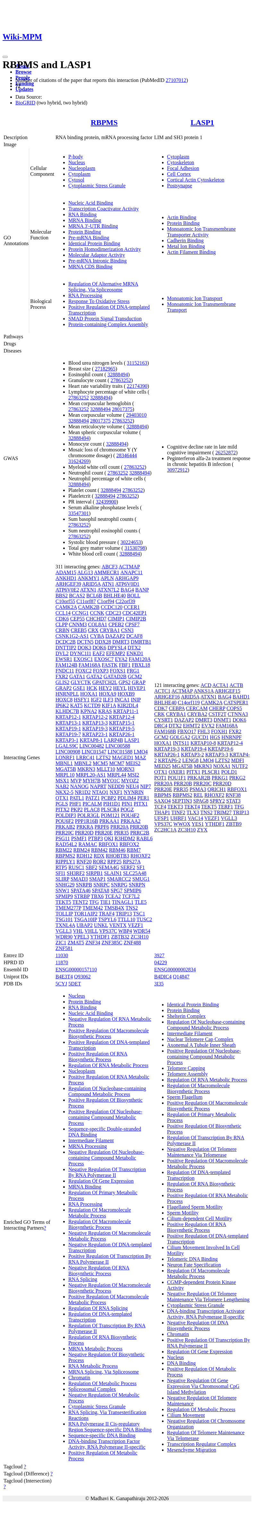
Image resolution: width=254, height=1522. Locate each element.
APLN (107, 578)
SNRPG (119, 884)
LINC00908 (67, 751)
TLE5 (141, 902)
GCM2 (135, 676)
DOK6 (99, 647)
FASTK (110, 665)
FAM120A (139, 659)
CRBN (62, 630)
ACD (205, 685)
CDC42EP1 (135, 613)
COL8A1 (97, 624)
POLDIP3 (65, 815)
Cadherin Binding (185, 240)
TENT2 (80, 902)
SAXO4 (162, 801)
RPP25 (114, 861)
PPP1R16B (86, 821)
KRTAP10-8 (203, 743)
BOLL (133, 595)
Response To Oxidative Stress (99, 301)
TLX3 (193, 812)
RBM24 (81, 850)
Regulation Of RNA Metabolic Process (108, 1065)
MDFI (237, 760)
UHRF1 (178, 818)
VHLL (91, 931)
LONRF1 (65, 757)
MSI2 (133, 775)
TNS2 (131, 908)
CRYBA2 (197, 714)
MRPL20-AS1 (91, 775)
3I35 (159, 983)
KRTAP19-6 (220, 749)
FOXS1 (118, 670)
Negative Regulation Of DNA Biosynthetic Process (198, 1325)
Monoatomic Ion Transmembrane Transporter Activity (201, 231)
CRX (93, 630)
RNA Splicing (82, 1279)
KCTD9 (92, 705)
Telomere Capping (186, 1068)
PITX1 (141, 803)
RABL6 (144, 838)
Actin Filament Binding (191, 252)
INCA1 (122, 699)
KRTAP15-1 (122, 722)
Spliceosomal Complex (92, 1389)
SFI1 (60, 873)
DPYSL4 (116, 647)
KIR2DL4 (127, 705)
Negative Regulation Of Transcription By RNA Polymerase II (107, 1172)
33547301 (78, 513)
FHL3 (204, 731)
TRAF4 (106, 913)
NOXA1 (221, 766)
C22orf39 (125, 601)
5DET (74, 983)
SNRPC (101, 884)
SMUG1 (140, 879)
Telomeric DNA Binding (192, 1259)
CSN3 (127, 630)
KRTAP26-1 (122, 734)
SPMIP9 (64, 896)
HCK (92, 688)
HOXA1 (88, 694)
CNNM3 (78, 624)
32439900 (106, 501)
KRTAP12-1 (68, 717)
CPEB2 (116, 624)
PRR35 (121, 832)
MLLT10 (106, 769)
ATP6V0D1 (127, 584)
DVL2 (62, 653)
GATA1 (77, 676)
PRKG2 (237, 777)
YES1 (197, 824)
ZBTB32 (120, 936)
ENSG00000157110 (76, 969)
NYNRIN (134, 792)
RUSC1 (76, 867)
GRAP (138, 682)
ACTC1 (162, 691)
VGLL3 (63, 931)
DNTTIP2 (65, 647)
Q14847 (181, 976)
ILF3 (108, 699)
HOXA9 (107, 694)
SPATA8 (100, 890)
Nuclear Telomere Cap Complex (200, 1039)
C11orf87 (86, 601)
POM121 (110, 815)
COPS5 (234, 708)
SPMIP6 (132, 890)
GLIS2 (62, 682)
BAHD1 (241, 696)
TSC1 (139, 913)
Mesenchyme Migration (191, 1450)
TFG (94, 902)
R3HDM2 (124, 838)
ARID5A (91, 584)
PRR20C (64, 832)
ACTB (236, 685)
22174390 (137, 386)
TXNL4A (65, 925)
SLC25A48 (135, 873)
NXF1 (116, 792)
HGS (215, 737)
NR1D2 (83, 792)
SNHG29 (65, 884)
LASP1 (202, 122)
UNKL (101, 925)
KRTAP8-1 (91, 740)
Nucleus (76, 162)
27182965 (105, 368)
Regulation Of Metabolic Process (102, 1383)
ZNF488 (132, 942)
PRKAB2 (65, 827)
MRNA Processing (87, 1146)
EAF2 (98, 653)
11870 (61, 962)
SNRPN (137, 884)
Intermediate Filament (91, 1140)
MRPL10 (65, 775)
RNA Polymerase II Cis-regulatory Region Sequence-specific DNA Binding (110, 1426)
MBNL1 (64, 763)
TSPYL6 (107, 919)
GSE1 (79, 688)
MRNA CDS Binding (90, 266)
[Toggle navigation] (5, 57)
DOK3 (84, 647)
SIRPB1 (94, 873)
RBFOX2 (129, 844)
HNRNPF (232, 737)
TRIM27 (223, 812)
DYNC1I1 (80, 653)
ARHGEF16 (167, 696)
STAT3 (233, 801)
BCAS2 (77, 595)
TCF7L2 (131, 896)
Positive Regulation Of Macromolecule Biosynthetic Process (108, 1033)
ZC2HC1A (165, 829)
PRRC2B (139, 832)
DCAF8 (134, 636)
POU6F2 (64, 821)
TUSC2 (144, 919)
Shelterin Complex (186, 1016)
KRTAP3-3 (216, 754)
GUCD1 (199, 737)
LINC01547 (93, 751)
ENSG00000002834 (175, 969)
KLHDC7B (67, 711)
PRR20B (139, 827)
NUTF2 (240, 766)
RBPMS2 (65, 856)
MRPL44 (116, 775)
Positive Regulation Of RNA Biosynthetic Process (97, 1056)
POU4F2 (130, 815)
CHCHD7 (96, 618)
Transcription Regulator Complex (201, 1444)
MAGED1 (122, 757)
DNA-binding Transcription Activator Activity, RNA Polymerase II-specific (206, 1314)
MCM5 (100, 763)
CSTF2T (217, 714)
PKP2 (76, 809)
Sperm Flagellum (185, 1097)
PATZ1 (93, 798)
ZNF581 (64, 948)
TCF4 (160, 806)
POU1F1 (177, 777)
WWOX (182, 824)
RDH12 (84, 856)
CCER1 (132, 607)
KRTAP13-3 (95, 722)
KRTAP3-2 (192, 754)
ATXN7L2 (108, 589)
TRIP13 (124, 913)
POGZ (127, 809)
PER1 (143, 798)
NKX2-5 (64, 792)
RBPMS (104, 122)
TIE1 (105, 902)
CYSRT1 (163, 720)
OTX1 (62, 798)
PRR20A (119, 827)
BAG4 (127, 589)
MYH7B (92, 780)
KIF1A (109, 705)
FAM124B (66, 665)
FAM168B (165, 731)
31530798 (134, 548)
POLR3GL (88, 815)
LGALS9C (66, 746)
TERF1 (225, 806)
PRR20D (84, 832)
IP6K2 (62, 705)
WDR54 (141, 931)
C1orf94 (105, 601)
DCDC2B (65, 642)
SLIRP (62, 879)
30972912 (177, 470)
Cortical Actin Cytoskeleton (195, 179)
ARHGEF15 (227, 691)
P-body (75, 156)
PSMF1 (79, 838)
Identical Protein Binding (94, 243)
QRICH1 (216, 789)
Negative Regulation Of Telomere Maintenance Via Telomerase (202, 1152)
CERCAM (197, 708)
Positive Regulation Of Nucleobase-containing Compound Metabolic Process (105, 1117)
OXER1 (177, 772)
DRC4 (160, 725)
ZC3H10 (139, 936)
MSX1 (62, 780)
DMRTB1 (141, 642)
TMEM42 (92, 908)
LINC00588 (117, 746)
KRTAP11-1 (126, 711)
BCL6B (94, 595)
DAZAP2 (115, 636)
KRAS (105, 711)
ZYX (202, 829)
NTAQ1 (100, 792)
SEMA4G (109, 867)
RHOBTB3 (117, 856)
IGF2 (96, 699)
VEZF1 (135, 925)
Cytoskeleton (180, 162)
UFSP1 (161, 818)
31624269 (78, 461)
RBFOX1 (108, 844)
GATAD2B (115, 676)
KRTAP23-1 (95, 734)
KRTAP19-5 (122, 728)
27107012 (176, 80)
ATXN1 (88, 589)
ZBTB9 (233, 824)
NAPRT (98, 786)
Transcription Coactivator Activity (103, 208)
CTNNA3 (238, 714)
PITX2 (62, 809)
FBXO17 (186, 731)
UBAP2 (84, 925)
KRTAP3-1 (67, 740)
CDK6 (62, 618)
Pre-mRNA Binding (88, 237)
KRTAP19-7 (68, 734)
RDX (99, 856)
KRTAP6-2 (169, 760)
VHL (78, 931)
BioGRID (25, 102)
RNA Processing (85, 295)
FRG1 (133, 670)
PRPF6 (102, 827)
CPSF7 (132, 624)
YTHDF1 (100, 936)
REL (198, 795)
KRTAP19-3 (95, 728)
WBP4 (125, 931)
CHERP (217, 708)
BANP (142, 589)
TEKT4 (192, 806)
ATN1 (108, 584)
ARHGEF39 (68, 584)
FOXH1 (219, 731)
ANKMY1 (88, 578)
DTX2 (134, 647)
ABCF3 (110, 566)
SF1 (141, 867)
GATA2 (94, 676)
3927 (159, 955)
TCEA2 (113, 896)
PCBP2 (108, 798)
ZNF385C (111, 942)
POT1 (160, 777)
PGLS (61, 803)
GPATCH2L (104, 682)
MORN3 (125, 769)
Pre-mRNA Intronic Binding (97, 260)
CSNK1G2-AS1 (72, 636)
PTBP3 (95, 838)
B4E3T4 (64, 976)
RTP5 (61, 867)
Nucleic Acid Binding (90, 203)
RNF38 (233, 795)
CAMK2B (89, 607)
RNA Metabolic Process (93, 1366)
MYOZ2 (130, 780)
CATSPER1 (236, 702)
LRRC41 (85, 757)
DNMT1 (222, 720)
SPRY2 (217, 801)
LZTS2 (103, 757)
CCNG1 (80, 613)
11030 (61, 955)
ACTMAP (129, 566)
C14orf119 (189, 702)
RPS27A (131, 861)
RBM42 (99, 850)
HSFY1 (81, 699)
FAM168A (89, 665)
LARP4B (113, 740)
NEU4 (132, 786)
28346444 (126, 455)
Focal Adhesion (183, 168)
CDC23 (113, 613)
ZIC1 (60, 942)
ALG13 (85, 572)
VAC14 (195, 818)
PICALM (92, 803)
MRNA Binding (84, 220)
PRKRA (84, 827)
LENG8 (190, 760)
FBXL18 (141, 665)
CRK (159, 714)
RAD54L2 (66, 844)
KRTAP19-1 (68, 728)
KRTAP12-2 (95, 717)
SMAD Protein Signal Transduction (105, 318)
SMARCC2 (119, 879)
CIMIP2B (136, 618)
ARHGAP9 (127, 578)
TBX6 (97, 896)
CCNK (97, 613)
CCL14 (63, 613)
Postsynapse (179, 185)
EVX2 (208, 725)
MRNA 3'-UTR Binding (93, 226)
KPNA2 (88, 711)
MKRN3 (86, 769)
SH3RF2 (76, 873)
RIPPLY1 (65, 861)
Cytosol (76, 179)
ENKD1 (134, 653)
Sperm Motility (183, 1212)
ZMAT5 (76, 942)
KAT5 (76, 705)
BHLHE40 (115, 595)
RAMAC (87, 844)
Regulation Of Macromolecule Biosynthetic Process (99, 1224)
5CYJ (61, 983)
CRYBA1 (110, 630)
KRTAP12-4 (122, 717)
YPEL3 (81, 936)
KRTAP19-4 (194, 749)
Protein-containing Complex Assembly (108, 324)
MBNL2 (82, 763)
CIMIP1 (116, 618)
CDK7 (161, 708)
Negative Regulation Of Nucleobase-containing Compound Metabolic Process (106, 1157)
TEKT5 (63, 902)
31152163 (137, 363)
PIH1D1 (111, 803)
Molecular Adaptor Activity (96, 255)
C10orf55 (65, 601)
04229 (160, 962)
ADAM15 (65, 572)
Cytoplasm (79, 174)
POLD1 (229, 772)
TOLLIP (64, 913)
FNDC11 (64, 670)
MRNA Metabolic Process (95, 1348)
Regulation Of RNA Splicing (98, 1308)
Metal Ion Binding (186, 246)
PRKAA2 (130, 821)
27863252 (121, 380)
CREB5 (79, 630)
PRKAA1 (109, 821)
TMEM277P (68, 908)
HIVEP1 (137, 688)
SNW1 (62, 890)
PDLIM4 (126, 798)
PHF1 (75, 803)
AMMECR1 (106, 572)
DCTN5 (85, 642)
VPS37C (108, 931)
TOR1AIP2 (86, 913)
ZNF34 (92, 942)
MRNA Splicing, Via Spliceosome (103, 1372)
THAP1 (162, 812)
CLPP (61, 624)
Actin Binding (181, 217)
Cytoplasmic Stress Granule (97, 185)
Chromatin (79, 1377)
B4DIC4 (163, 976)
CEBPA (177, 708)
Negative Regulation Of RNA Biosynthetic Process (99, 1270)
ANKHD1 (66, 578)
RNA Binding (82, 214)
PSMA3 (198, 789)
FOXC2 (83, 670)
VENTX (117, 925)
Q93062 (82, 976)
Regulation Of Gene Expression (101, 1181)
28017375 (122, 409)
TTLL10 (126, 919)
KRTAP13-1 (68, 722)
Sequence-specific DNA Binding (102, 1435)
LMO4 (141, 751)
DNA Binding (181, 1363)
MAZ (140, 757)
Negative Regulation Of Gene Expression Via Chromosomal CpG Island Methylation (203, 1386)
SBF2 (91, 867)
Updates (24, 89)
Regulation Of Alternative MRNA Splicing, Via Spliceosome (103, 286)
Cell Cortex (179, 174)
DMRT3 (120, 642)
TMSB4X (114, 908)
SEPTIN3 (182, 801)
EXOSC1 (83, 659)
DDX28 (103, 642)
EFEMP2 (115, 653)
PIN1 (127, 803)
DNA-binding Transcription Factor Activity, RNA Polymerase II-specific (107, 1444)
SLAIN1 (113, 873)
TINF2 (178, 812)
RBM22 (63, 850)
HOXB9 (126, 694)
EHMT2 (191, 725)
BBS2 (61, 595)
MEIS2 (133, 763)
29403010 (136, 415)
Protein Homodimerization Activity (104, 249)
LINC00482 (91, 746)
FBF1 (125, 665)
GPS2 (125, 682)
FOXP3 (101, 670)
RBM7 (134, 850)
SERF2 (128, 867)
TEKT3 (175, 806)
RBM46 (117, 850)
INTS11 (181, 743)
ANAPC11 (131, 572)
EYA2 (121, 659)
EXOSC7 (104, 659)
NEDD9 (116, 786)
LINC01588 (120, 751)
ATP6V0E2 (67, 589)
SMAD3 (79, 879)
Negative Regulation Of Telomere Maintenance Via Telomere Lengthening (208, 1296)
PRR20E (104, 832)
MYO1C (111, 780)
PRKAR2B (198, 777)
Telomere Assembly (187, 1074)
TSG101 (64, 919)
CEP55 (77, 618)
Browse (23, 72)
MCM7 (116, 763)
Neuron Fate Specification (194, 1265)
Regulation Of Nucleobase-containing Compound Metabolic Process (107, 1091)
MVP (76, 780)
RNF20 (83, 861)
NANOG (79, 786)
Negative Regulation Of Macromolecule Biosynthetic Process (109, 1288)
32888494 (117, 374)
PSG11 (62, 838)
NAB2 (62, 786)
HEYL (119, 688)
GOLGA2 (180, 737)
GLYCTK (81, 682)
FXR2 (61, 676)
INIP (136, 699)
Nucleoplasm (81, 168)
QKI (108, 838)
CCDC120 (112, 607)
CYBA (97, 636)
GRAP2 (63, 688)
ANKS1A (204, 691)
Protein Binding (84, 232)
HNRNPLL (67, 694)
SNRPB (84, 884)
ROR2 (99, 861)
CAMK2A (66, 607)
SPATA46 (80, 890)
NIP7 (145, 786)
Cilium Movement (186, 1415)
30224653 (131, 542)
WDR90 (63, 936)
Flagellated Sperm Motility (195, 1207)
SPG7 (117, 890)
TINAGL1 (123, 902)
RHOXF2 (140, 856)
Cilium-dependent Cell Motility (199, 1218)
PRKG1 (220, 777)
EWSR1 (63, 659)
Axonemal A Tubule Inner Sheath (201, 1045)
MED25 (162, 766)
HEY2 (105, 688)
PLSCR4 (110, 809)
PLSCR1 (211, 772)
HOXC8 (63, 699)
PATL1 (77, 798)
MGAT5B (65, 769)
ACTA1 (220, 685)
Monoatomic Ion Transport (194, 298)
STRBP (81, 896)
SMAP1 (97, 879)
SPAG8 (200, 801)
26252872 (225, 452)
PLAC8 (92, 809)
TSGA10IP (85, 919)
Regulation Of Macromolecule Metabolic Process (99, 1212)
